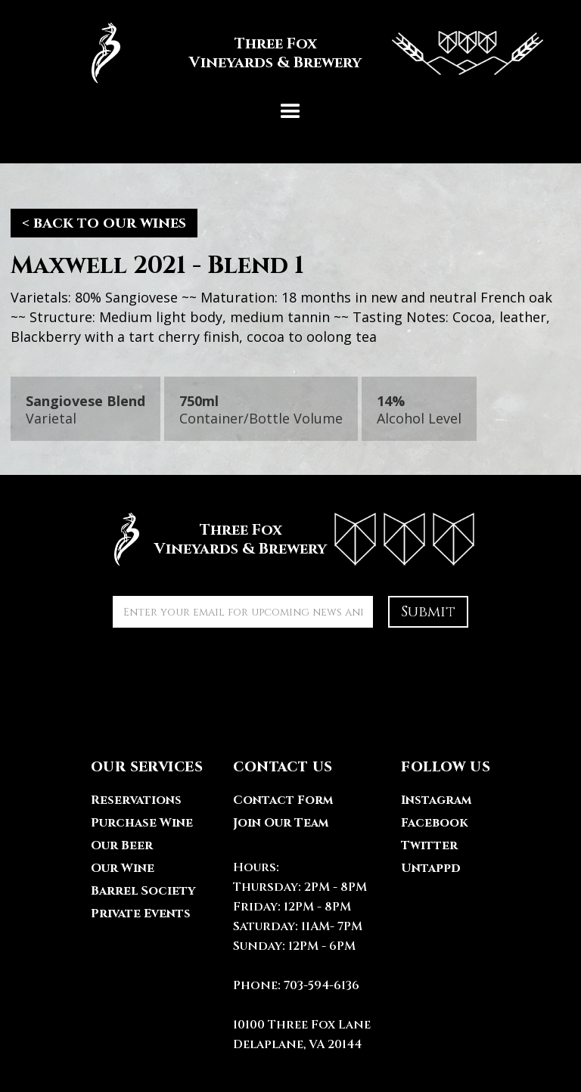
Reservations (136, 800)
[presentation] (228, 672)
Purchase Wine (142, 822)
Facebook (434, 822)
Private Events (141, 913)
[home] (290, 53)
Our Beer (122, 845)
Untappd (431, 868)
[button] (290, 112)
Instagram (436, 800)
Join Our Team (280, 822)
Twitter (429, 845)
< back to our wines (104, 223)
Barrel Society (143, 890)
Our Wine (122, 868)
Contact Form (283, 800)
